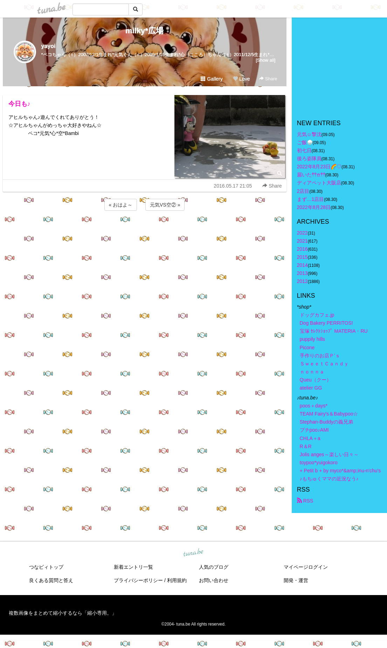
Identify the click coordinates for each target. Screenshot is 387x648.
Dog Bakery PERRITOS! (326, 323)
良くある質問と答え (51, 580)
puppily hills (315, 339)
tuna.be (193, 553)
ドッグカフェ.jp (317, 315)
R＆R (306, 446)
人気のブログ (213, 567)
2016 (302, 249)
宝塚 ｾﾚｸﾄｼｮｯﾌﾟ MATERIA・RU (334, 331)
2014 (302, 265)
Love (241, 79)
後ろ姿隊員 (309, 158)
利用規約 (177, 580)
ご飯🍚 (305, 142)
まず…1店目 (310, 199)
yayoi (48, 46)
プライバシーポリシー (138, 580)
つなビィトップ (46, 567)
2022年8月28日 (314, 207)
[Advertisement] (144, 231)
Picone (307, 347)
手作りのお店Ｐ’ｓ (320, 355)
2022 (302, 233)
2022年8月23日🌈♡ (319, 166)
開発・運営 (296, 580)
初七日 (304, 150)
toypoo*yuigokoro (319, 462)
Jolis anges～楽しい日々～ (329, 454)
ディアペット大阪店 (319, 182)
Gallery (211, 79)
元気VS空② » (165, 205)
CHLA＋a (310, 438)
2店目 (303, 191)
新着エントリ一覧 (133, 567)
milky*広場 (144, 30)
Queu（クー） (315, 380)
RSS (305, 501)
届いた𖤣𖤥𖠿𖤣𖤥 (311, 174)
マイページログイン (306, 567)
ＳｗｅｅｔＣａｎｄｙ (324, 363)
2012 (302, 281)
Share (268, 78)
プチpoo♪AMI (314, 430)
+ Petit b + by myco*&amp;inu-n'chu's (340, 470)
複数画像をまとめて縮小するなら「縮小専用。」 (63, 613)
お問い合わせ (213, 580)
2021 (302, 241)
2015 (302, 257)
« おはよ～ (121, 205)
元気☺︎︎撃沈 (309, 134)
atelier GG (311, 388)
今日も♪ (19, 103)
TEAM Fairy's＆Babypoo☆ (329, 414)
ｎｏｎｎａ (312, 371)
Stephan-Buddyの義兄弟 (326, 422)
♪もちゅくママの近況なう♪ (329, 478)
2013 (302, 273)
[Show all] (265, 60)
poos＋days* (313, 406)
